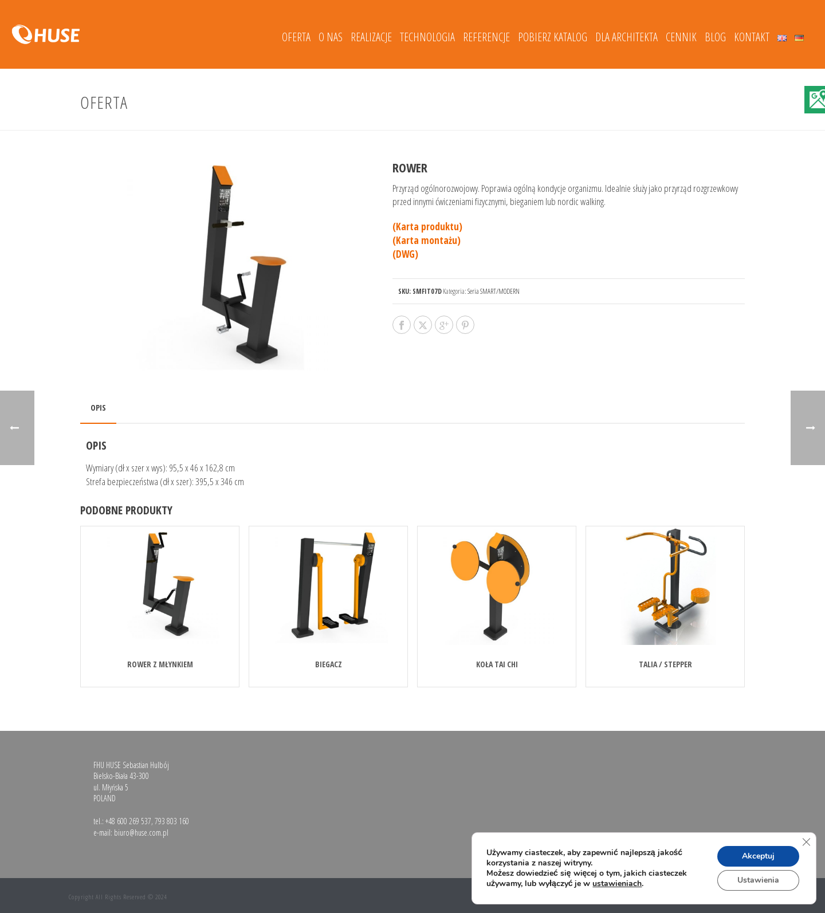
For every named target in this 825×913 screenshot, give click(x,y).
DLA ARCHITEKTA (626, 37)
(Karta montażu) (426, 240)
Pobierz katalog (552, 37)
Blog (715, 37)
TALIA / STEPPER (665, 664)
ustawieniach (617, 884)
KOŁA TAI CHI (497, 664)
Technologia (427, 37)
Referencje (486, 37)
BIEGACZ (328, 664)
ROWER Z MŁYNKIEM (160, 664)
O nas (331, 37)
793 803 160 (172, 821)
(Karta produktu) (427, 226)
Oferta (296, 37)
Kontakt (751, 37)
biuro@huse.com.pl (141, 832)
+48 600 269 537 (128, 821)
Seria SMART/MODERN (493, 291)
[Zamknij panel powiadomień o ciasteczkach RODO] (806, 842)
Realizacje (371, 37)
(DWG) (405, 254)
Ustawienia (758, 880)
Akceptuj (758, 856)
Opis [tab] (98, 407)
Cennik (681, 37)
